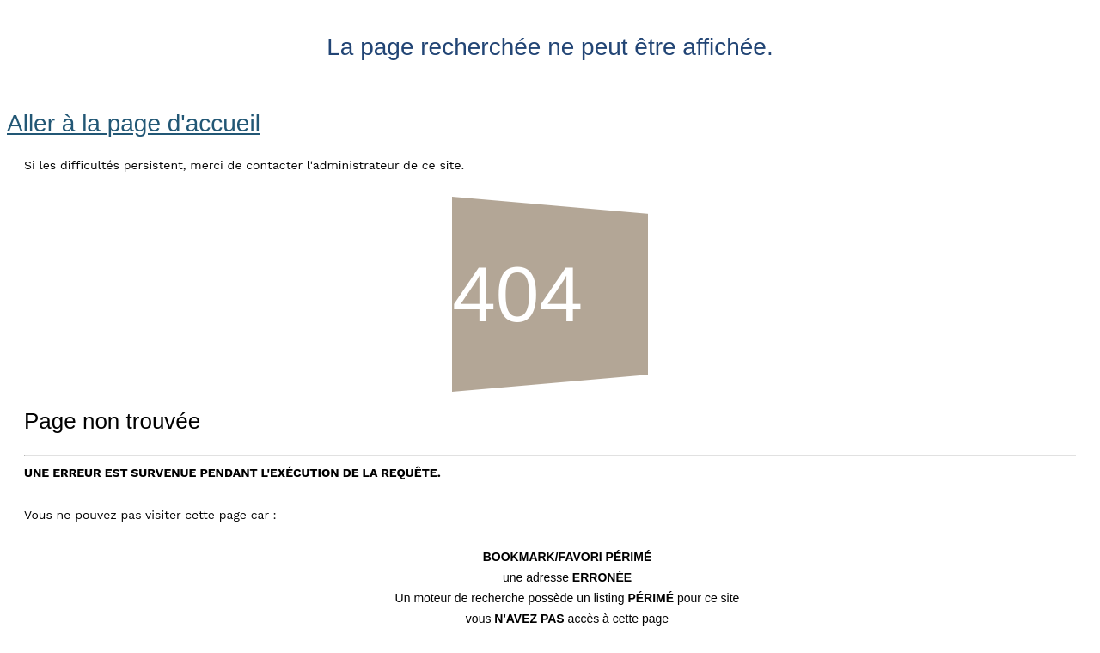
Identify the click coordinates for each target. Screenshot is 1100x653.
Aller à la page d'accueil (133, 123)
